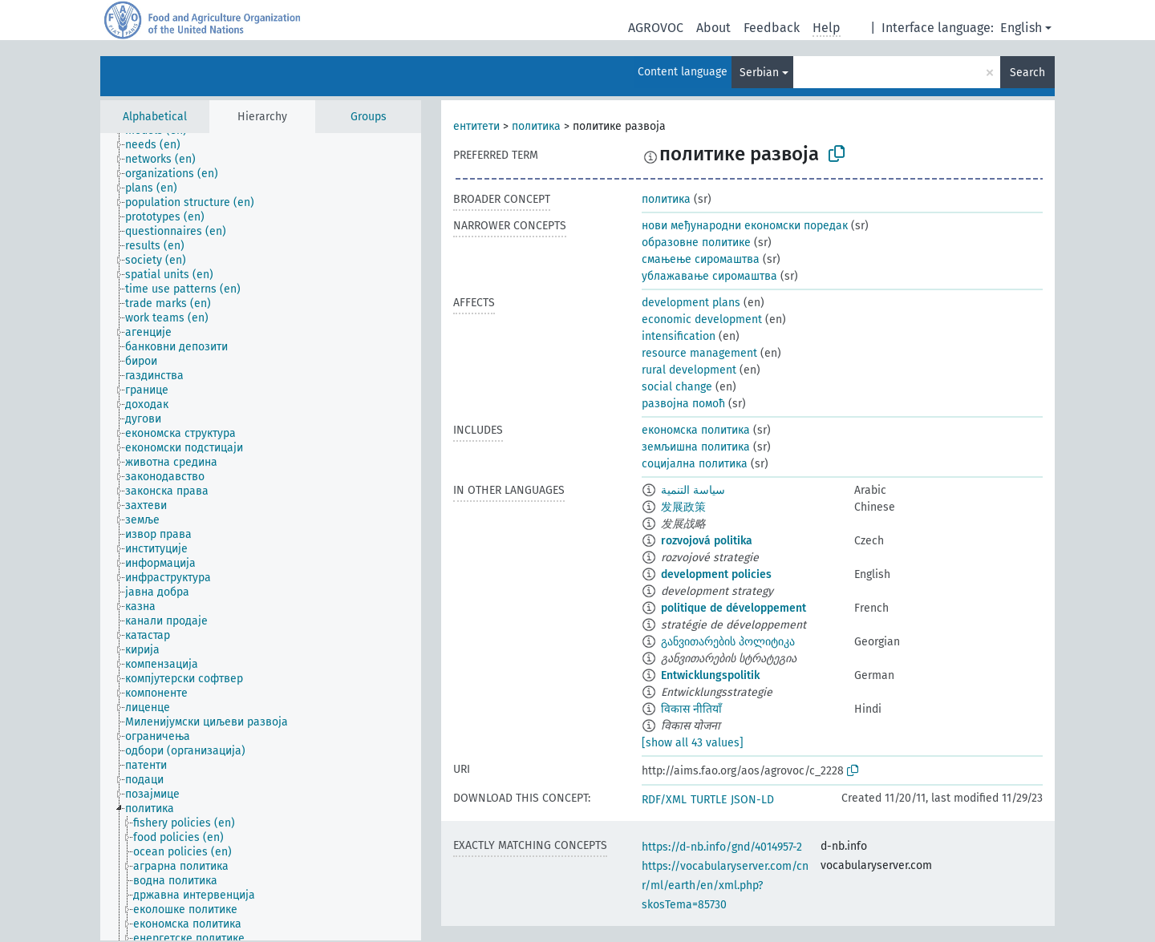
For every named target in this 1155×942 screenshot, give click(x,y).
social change (677, 387)
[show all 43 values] (693, 743)
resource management (699, 353)
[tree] (260, 536)
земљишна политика (696, 447)
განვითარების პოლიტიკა (728, 642)
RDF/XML (664, 800)
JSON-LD (752, 800)
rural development (689, 370)
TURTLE (709, 800)
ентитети (476, 126)
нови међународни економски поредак (745, 225)
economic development (702, 319)
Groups (369, 116)
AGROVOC (655, 27)
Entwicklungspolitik (710, 675)
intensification (678, 336)
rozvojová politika (706, 541)
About (713, 27)
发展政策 (683, 507)
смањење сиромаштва (701, 259)
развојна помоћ (683, 403)
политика (536, 126)
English (1021, 27)
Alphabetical (155, 116)
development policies (716, 574)
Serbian (759, 72)
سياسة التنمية (693, 490)
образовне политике (696, 242)
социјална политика (695, 464)
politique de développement (733, 608)
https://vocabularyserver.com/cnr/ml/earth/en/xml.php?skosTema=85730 (725, 885)
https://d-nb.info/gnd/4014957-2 (722, 847)
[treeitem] (159, 145)
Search (1027, 72)
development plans (691, 302)
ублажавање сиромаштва (709, 276)
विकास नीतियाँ (691, 709)
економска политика (696, 430)
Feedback (772, 27)
